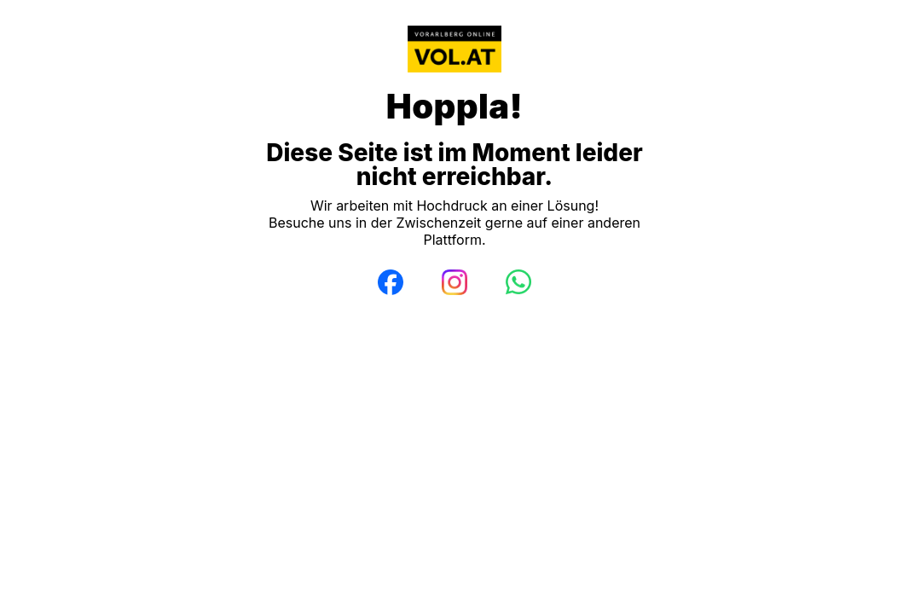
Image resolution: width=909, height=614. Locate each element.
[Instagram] (454, 282)
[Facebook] (390, 282)
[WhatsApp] (518, 282)
